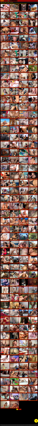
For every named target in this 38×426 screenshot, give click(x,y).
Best (3, 2)
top (36, 421)
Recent (6, 2)
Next (20, 409)
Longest (8, 2)
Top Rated (11, 2)
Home (1, 2)
